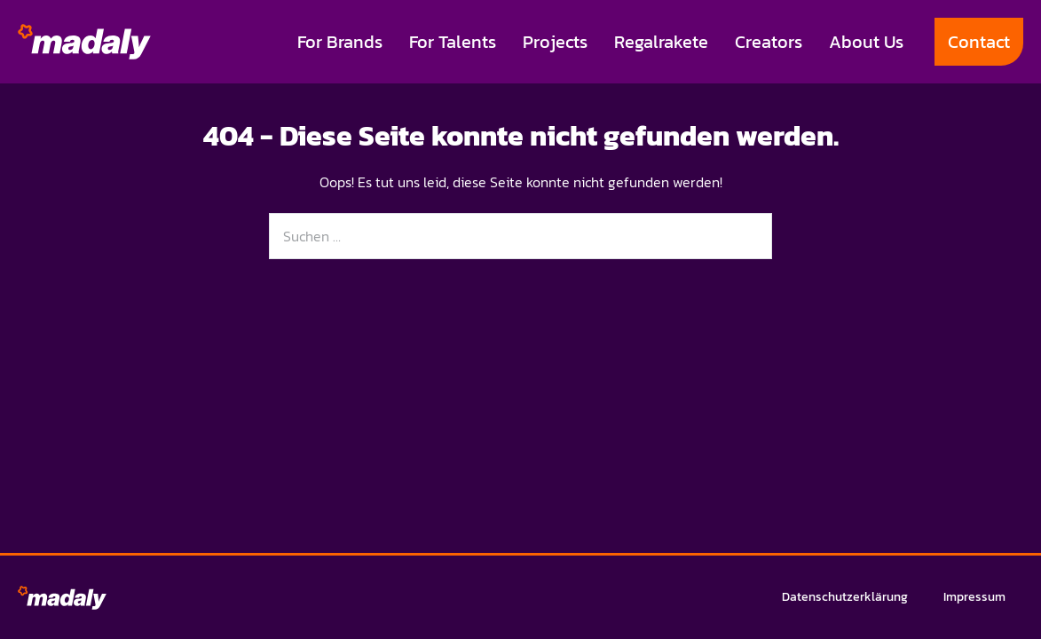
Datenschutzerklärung (845, 597)
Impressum (974, 597)
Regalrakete (661, 41)
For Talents (452, 41)
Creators (768, 41)
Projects (555, 41)
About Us (866, 41)
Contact (979, 41)
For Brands (339, 41)
